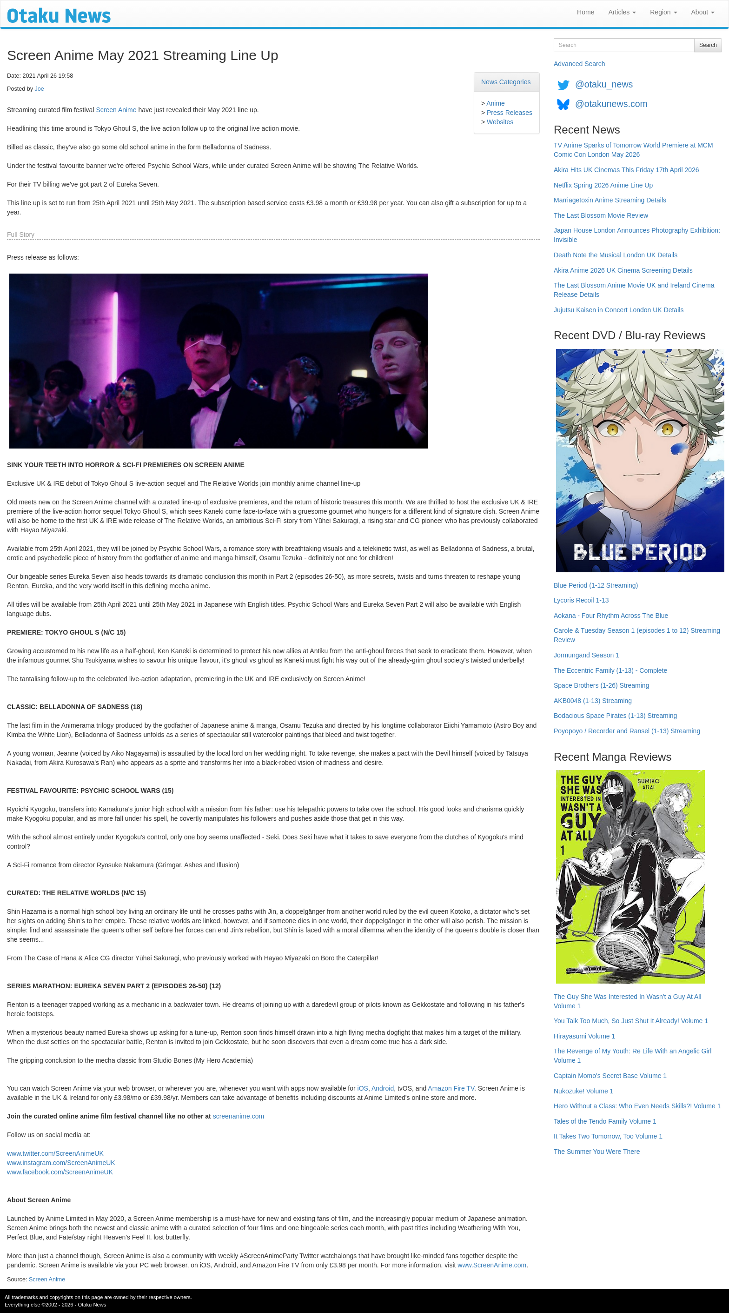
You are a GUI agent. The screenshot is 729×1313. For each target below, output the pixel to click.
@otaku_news (604, 84)
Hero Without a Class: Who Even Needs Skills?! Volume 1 (637, 1106)
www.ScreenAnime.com (491, 1265)
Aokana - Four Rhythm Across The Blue (611, 615)
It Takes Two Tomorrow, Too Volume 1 (608, 1136)
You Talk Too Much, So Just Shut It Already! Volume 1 (631, 1021)
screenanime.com (239, 1116)
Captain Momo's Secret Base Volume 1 (610, 1075)
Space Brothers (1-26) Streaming (601, 685)
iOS (363, 1088)
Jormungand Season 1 (586, 655)
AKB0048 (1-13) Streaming (593, 700)
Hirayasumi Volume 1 (584, 1036)
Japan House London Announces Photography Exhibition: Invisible (637, 235)
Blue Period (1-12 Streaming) (596, 585)
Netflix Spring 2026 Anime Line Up (603, 185)
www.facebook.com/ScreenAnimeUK (60, 1172)
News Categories (506, 82)
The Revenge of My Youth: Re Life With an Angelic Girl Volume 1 (632, 1055)
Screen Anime (116, 110)
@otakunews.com (611, 104)
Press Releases (509, 112)
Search (708, 45)
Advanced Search (579, 63)
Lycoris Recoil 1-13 (581, 600)
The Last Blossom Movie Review (601, 215)
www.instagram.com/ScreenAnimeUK (61, 1162)
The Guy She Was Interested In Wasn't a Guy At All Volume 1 (628, 1001)
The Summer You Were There (597, 1151)
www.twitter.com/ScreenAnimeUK (55, 1153)
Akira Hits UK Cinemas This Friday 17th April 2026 (626, 170)
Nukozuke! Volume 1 (583, 1091)
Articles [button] (622, 12)
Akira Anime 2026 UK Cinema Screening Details (623, 270)
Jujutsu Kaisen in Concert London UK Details (618, 310)
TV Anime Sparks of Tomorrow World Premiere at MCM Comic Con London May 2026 (633, 149)
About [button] (703, 12)
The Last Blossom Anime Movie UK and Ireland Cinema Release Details (634, 289)
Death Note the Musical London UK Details (615, 255)
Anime (495, 103)
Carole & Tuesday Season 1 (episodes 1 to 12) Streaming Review (637, 635)
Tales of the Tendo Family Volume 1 (605, 1121)
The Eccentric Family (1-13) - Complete (610, 670)
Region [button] (663, 12)
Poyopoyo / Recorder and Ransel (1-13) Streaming (627, 731)
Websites (500, 122)
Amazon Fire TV (451, 1088)
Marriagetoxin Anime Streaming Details (610, 200)
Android (382, 1088)
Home (585, 12)
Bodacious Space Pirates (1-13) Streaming (615, 715)
